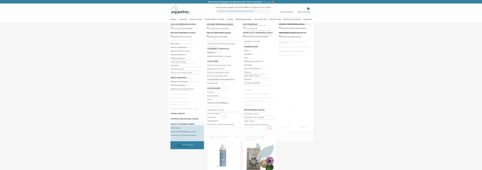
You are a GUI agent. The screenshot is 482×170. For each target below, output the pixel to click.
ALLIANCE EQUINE (184, 104)
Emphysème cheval (184, 57)
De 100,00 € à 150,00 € (185, 80)
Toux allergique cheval (186, 53)
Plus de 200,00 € (183, 84)
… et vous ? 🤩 (241, 2)
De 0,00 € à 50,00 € (185, 73)
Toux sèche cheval (184, 49)
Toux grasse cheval (184, 46)
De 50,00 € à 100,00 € (185, 76)
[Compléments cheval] (185, 25)
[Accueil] (172, 25)
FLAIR (178, 93)
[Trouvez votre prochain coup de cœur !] (243, 11)
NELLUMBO (180, 97)
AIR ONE (179, 101)
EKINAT (178, 108)
